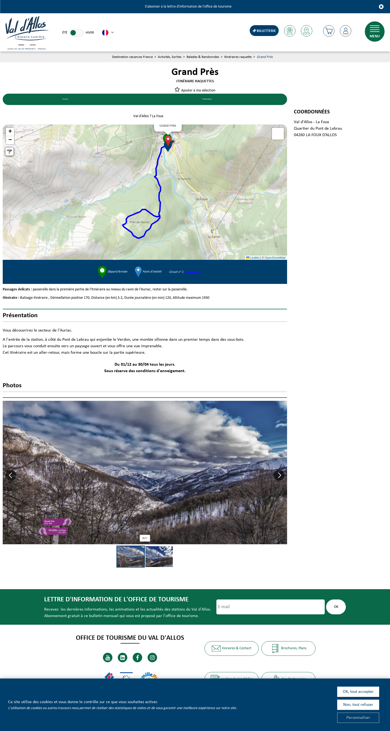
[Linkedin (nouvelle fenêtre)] (122, 657)
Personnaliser (358, 718)
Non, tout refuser (358, 705)
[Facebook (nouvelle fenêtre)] (137, 657)
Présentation (205, 100)
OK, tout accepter (358, 692)
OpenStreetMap (275, 258)
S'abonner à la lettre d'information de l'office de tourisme (188, 7)
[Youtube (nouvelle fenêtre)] (107, 657)
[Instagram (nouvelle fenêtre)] (152, 657)
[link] (76, 32)
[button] (328, 31)
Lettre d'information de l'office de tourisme (114, 600)
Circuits (63, 100)
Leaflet (252, 258)
